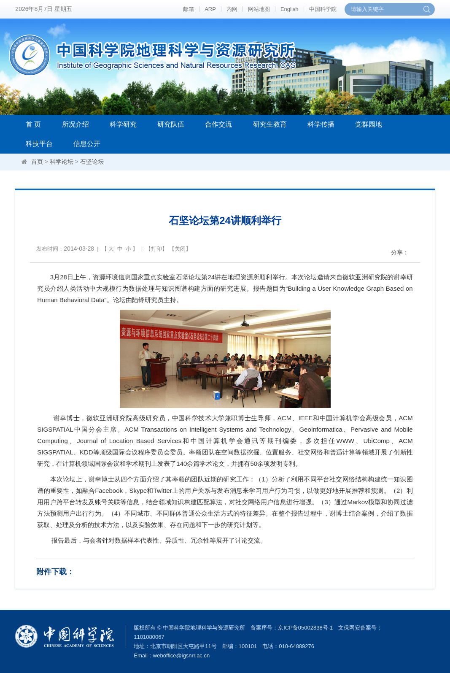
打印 (156, 249)
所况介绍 (75, 124)
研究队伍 (170, 124)
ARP (210, 9)
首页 (37, 161)
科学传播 (320, 124)
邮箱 (188, 9)
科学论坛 (61, 161)
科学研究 (123, 124)
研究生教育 (270, 124)
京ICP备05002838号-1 (305, 627)
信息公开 (86, 143)
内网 (231, 9)
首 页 (33, 124)
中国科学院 (323, 9)
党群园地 (368, 124)
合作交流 (218, 124)
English (289, 9)
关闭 (180, 249)
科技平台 (39, 143)
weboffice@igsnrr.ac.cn (181, 655)
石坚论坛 (92, 161)
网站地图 (259, 9)
